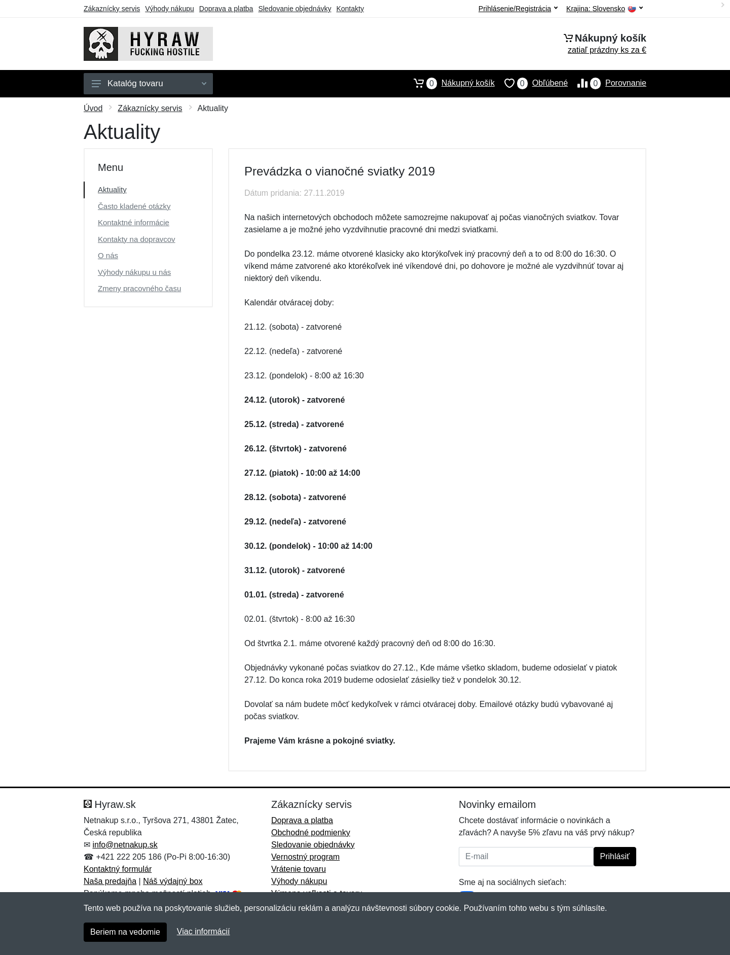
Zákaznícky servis (112, 9)
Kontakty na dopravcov (136, 239)
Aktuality (112, 189)
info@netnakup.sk (124, 844)
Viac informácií (203, 931)
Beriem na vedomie (125, 932)
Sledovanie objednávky (294, 9)
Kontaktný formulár (118, 869)
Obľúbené (531, 83)
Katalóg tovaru (149, 83)
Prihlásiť (615, 856)
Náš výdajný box (172, 881)
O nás (108, 255)
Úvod (93, 108)
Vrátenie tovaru (298, 869)
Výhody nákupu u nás (134, 272)
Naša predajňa (110, 881)
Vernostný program (305, 857)
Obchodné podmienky (310, 832)
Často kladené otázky (134, 206)
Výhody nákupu (169, 9)
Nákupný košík (449, 83)
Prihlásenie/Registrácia (518, 8)
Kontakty (349, 9)
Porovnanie (607, 83)
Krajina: (604, 9)
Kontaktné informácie (133, 222)
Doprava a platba (226, 9)
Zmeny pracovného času (139, 288)
